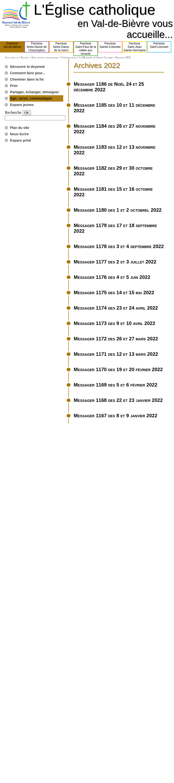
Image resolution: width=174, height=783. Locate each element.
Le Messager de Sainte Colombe (96, 57)
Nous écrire (19, 134)
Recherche (13, 112)
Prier (14, 86)
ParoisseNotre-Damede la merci (61, 47)
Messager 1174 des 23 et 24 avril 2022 (116, 308)
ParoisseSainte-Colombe (110, 47)
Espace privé (20, 140)
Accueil (25, 57)
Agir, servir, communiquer (45, 57)
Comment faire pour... (27, 73)
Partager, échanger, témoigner (34, 92)
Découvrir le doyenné (27, 67)
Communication (68, 57)
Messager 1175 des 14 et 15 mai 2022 (114, 292)
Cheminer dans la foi (27, 79)
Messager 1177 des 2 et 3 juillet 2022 (115, 261)
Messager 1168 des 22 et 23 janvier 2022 (118, 400)
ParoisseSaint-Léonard (159, 47)
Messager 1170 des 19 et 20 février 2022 (118, 369)
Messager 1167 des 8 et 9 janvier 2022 (115, 415)
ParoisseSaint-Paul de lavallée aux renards (85, 48)
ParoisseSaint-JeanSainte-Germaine (134, 47)
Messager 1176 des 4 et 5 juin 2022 (112, 277)
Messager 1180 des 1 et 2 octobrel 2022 (118, 210)
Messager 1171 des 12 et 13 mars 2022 (116, 354)
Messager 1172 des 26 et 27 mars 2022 (116, 338)
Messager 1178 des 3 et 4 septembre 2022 (119, 246)
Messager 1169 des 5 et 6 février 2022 (115, 384)
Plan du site (19, 128)
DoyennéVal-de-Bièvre (12, 47)
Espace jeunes (22, 105)
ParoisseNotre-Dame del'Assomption (37, 47)
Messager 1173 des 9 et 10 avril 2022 (114, 323)
